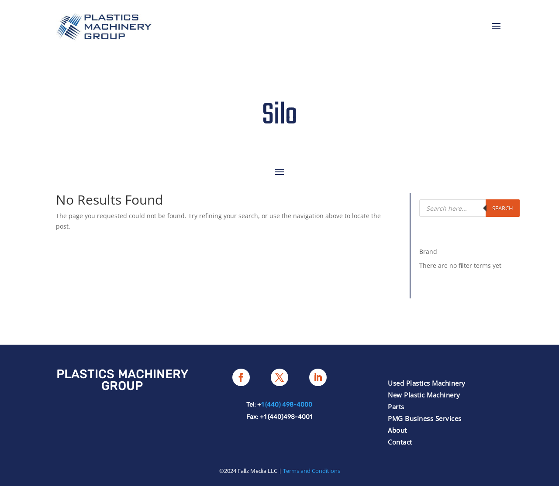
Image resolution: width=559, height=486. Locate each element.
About (397, 430)
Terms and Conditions (311, 471)
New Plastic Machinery (424, 394)
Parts (396, 406)
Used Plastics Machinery (427, 383)
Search (502, 208)
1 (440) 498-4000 (286, 404)
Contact (400, 442)
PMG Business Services (425, 418)
